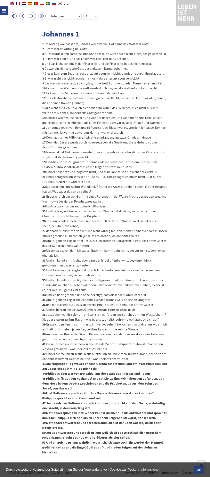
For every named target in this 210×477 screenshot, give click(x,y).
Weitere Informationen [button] (144, 469)
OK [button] (199, 469)
